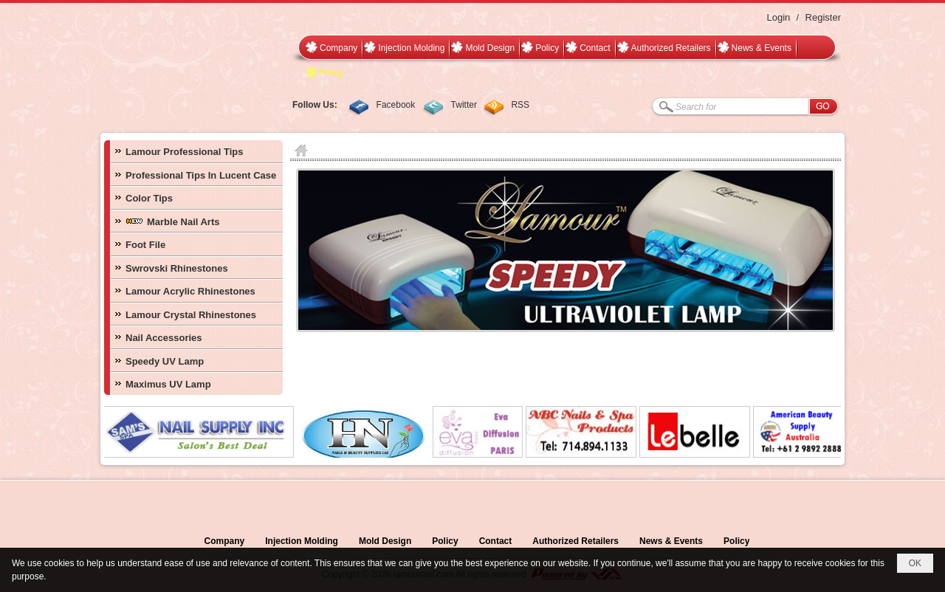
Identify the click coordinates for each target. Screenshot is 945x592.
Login (778, 17)
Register (823, 17)
